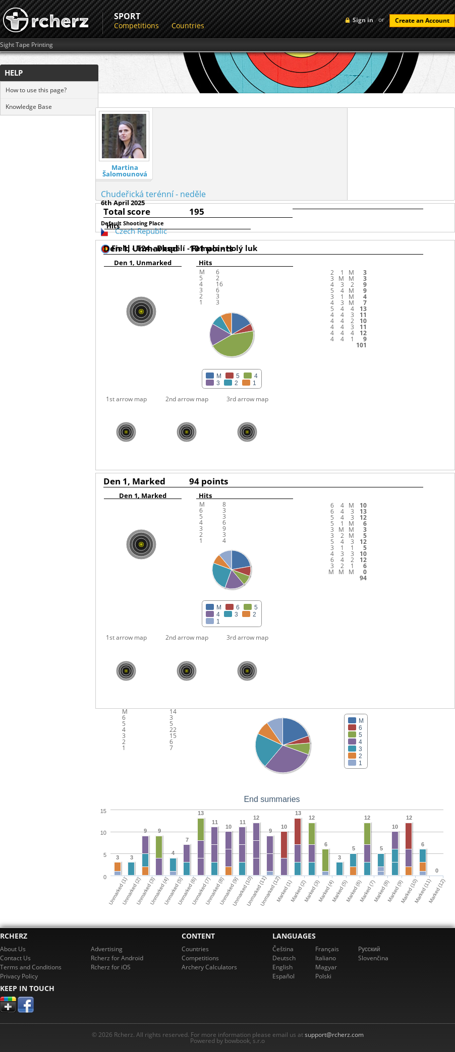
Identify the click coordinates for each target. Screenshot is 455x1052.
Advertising (107, 949)
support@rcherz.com (334, 1034)
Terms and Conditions (31, 967)
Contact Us (15, 958)
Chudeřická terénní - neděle (153, 194)
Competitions (136, 25)
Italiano (325, 958)
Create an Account (422, 20)
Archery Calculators (209, 967)
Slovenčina (373, 958)
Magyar (326, 967)
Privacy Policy (19, 976)
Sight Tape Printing (26, 45)
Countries (188, 25)
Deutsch (284, 958)
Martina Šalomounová (124, 170)
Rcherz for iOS (111, 967)
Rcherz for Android (117, 958)
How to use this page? (36, 90)
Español (283, 976)
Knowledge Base (29, 106)
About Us (13, 949)
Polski (323, 976)
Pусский (369, 949)
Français (327, 949)
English (282, 967)
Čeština (283, 949)
